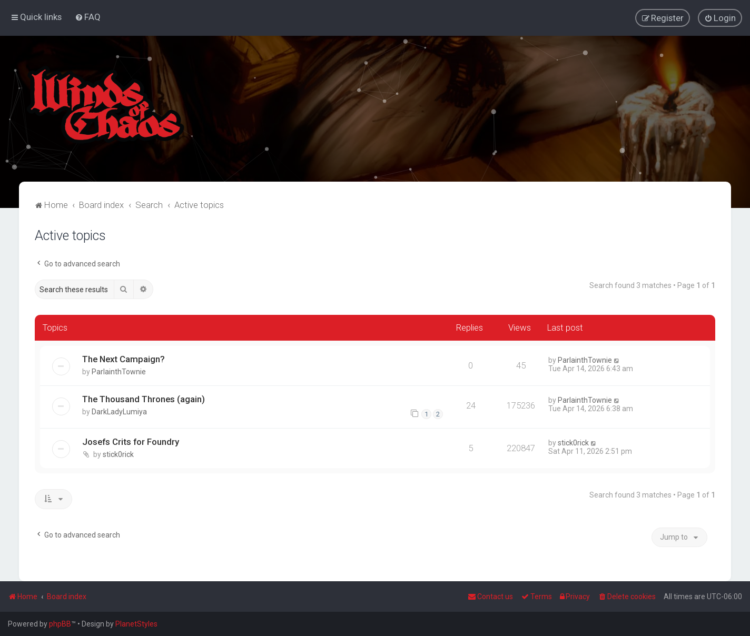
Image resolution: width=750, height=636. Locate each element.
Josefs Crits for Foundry (130, 441)
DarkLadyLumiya (119, 411)
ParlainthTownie (119, 371)
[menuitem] (87, 17)
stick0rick (118, 454)
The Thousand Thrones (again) (143, 398)
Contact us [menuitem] (490, 596)
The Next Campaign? (123, 358)
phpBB (60, 624)
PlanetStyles (136, 624)
